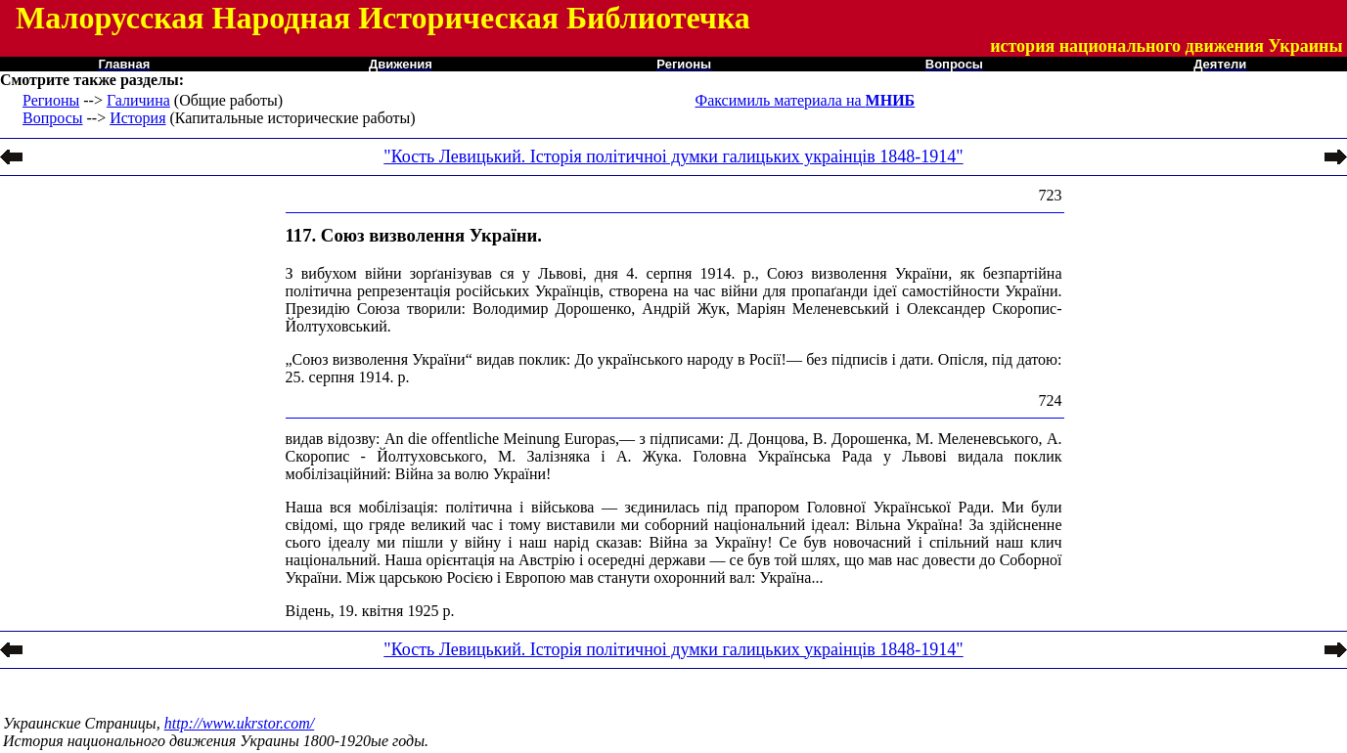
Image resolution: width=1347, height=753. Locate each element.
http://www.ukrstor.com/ (239, 723)
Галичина (138, 100)
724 (1050, 400)
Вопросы (52, 118)
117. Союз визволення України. (414, 235)
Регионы (50, 100)
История (137, 118)
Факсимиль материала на (806, 100)
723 (1050, 195)
